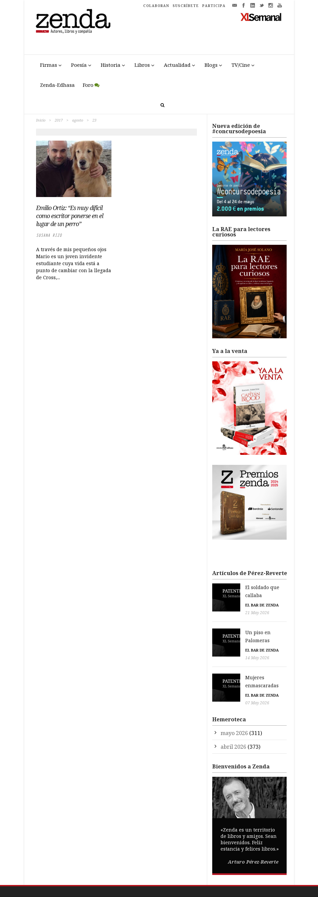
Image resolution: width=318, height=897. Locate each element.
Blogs (211, 64)
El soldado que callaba (243, 587)
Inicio (40, 120)
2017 (59, 120)
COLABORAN (156, 5)
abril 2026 (233, 722)
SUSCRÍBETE (186, 5)
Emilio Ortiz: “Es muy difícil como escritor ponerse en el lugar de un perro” (69, 216)
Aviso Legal (157, 880)
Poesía (79, 64)
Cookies (223, 880)
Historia (110, 64)
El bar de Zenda (234, 597)
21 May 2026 (229, 604)
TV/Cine (241, 64)
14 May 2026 (229, 641)
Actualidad (177, 64)
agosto (77, 120)
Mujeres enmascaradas (244, 661)
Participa (242, 880)
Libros (142, 64)
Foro (88, 84)
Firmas (48, 64)
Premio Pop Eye (267, 894)
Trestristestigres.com (122, 880)
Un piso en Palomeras (242, 624)
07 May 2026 (229, 678)
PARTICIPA (214, 5)
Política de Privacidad (191, 880)
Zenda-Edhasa (57, 84)
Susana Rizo (49, 235)
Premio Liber (236, 894)
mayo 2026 (234, 708)
